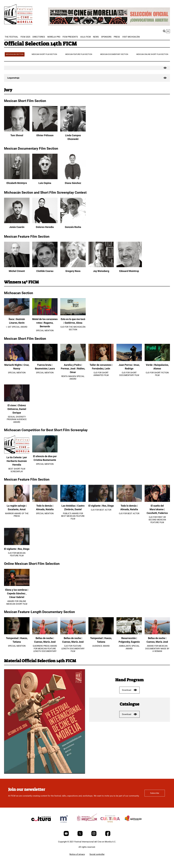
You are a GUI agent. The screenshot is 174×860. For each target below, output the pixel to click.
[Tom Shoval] (17, 131)
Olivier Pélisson (44, 135)
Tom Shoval (16, 135)
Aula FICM (85, 37)
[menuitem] (11, 37)
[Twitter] (80, 835)
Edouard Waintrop (129, 271)
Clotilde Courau (44, 271)
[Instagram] (94, 835)
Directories (38, 37)
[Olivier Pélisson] (45, 131)
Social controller (97, 854)
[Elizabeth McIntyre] (17, 178)
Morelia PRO (53, 37)
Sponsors (106, 37)
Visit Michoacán (131, 37)
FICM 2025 (25, 37)
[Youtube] (66, 835)
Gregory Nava (72, 271)
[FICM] (18, 14)
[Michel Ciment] (17, 266)
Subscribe (154, 793)
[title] (41, 825)
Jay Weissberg (101, 271)
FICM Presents (70, 37)
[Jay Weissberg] (101, 266)
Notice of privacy (77, 854)
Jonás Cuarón (16, 227)
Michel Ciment (17, 271)
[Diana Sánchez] (73, 178)
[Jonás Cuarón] (17, 222)
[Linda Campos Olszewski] (73, 131)
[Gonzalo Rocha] (73, 222)
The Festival (11, 37)
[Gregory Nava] (73, 266)
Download (129, 690)
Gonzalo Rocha (73, 227)
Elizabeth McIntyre (16, 183)
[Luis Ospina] (45, 178)
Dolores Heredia (45, 227)
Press (117, 37)
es (168, 31)
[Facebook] (107, 835)
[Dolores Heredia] (45, 222)
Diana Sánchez (73, 183)
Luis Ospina (44, 183)
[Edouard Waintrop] (129, 266)
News (96, 37)
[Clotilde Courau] (45, 266)
